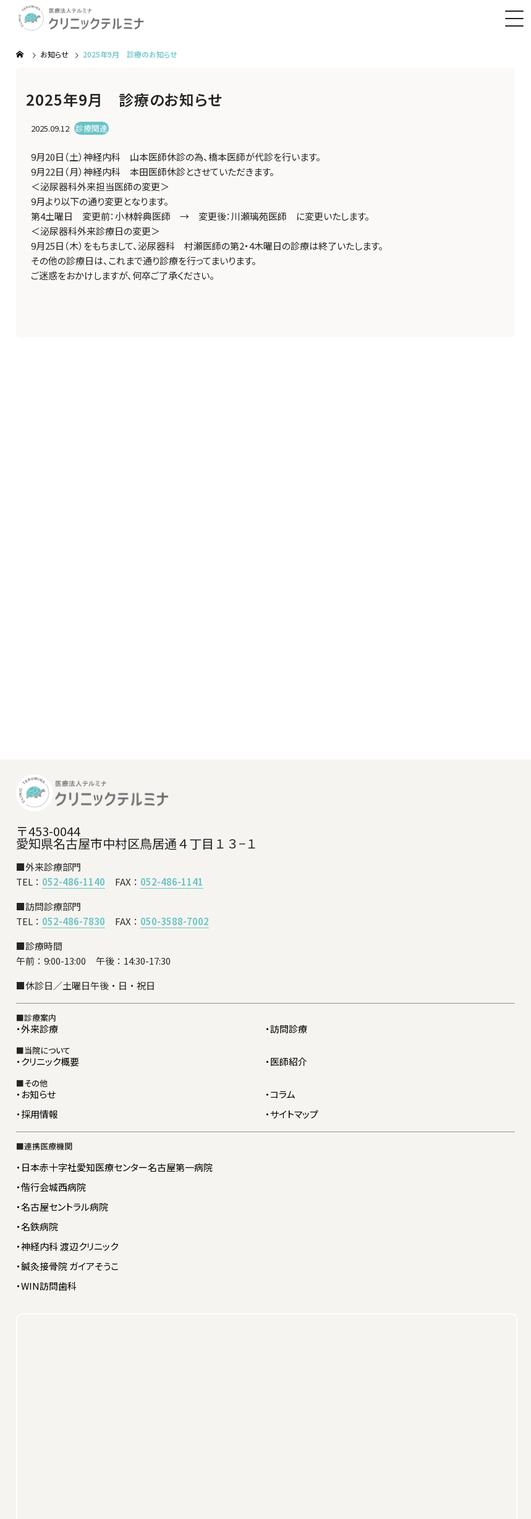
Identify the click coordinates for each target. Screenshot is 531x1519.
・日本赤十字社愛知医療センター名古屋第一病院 (114, 1167)
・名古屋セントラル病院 (62, 1206)
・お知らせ (36, 1094)
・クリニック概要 (47, 1061)
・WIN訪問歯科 (46, 1285)
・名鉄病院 (37, 1226)
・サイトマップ (291, 1113)
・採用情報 (37, 1113)
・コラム (280, 1094)
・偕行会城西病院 (51, 1186)
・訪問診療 (286, 1028)
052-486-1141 (171, 881)
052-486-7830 (73, 921)
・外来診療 (37, 1028)
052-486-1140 (73, 881)
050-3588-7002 (174, 921)
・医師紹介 (286, 1061)
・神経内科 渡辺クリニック (67, 1246)
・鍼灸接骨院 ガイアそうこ (67, 1265)
